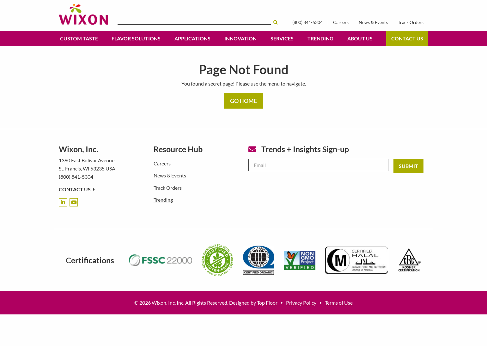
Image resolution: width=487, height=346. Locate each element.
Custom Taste (79, 38)
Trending (320, 38)
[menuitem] (79, 38)
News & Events (373, 22)
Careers (341, 22)
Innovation (240, 38)
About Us (360, 38)
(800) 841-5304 (307, 22)
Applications (192, 38)
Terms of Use (339, 303)
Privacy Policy (301, 303)
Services (282, 38)
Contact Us (407, 38)
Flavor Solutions (136, 38)
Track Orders (410, 22)
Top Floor (267, 303)
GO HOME (243, 100)
